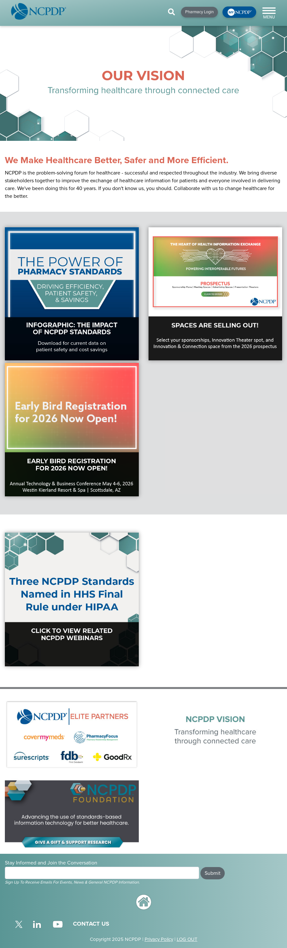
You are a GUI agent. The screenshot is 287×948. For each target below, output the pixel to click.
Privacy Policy (159, 939)
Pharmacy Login (199, 12)
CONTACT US (91, 923)
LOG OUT (187, 939)
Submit (213, 873)
